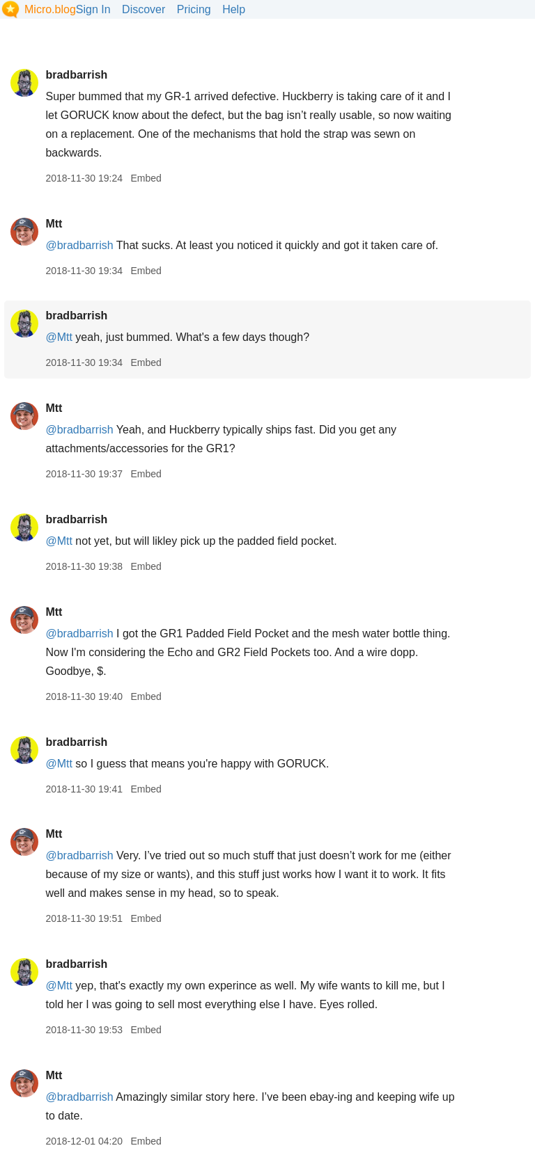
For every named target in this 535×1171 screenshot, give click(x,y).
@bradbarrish (79, 245)
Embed (145, 178)
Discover (143, 9)
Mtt (53, 224)
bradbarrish (76, 75)
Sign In (93, 9)
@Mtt (58, 337)
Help (233, 9)
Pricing (194, 9)
